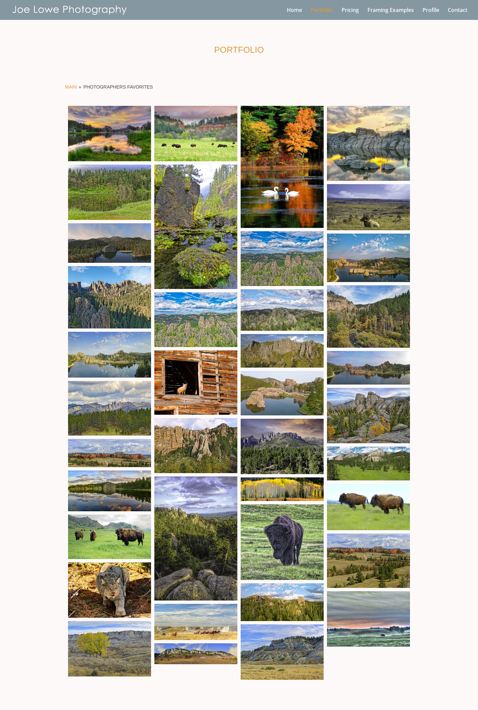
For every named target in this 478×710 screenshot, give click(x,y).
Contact (457, 11)
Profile (431, 11)
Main (71, 87)
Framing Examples (390, 11)
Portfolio (322, 11)
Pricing (350, 11)
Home (294, 11)
